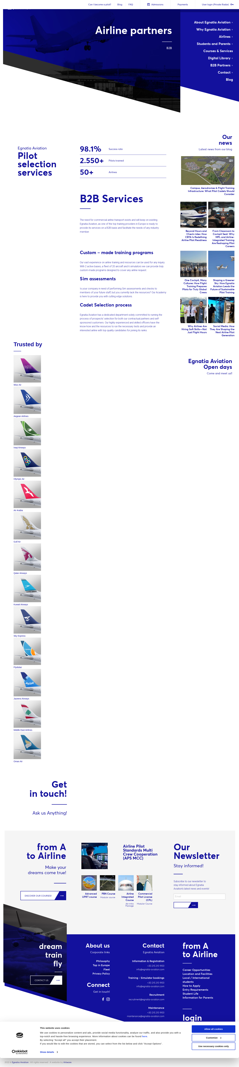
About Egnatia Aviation (212, 22)
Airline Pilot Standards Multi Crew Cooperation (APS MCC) (140, 852)
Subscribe (185, 905)
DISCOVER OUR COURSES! (38, 895)
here (144, 1045)
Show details (47, 1061)
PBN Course (108, 893)
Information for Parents (198, 997)
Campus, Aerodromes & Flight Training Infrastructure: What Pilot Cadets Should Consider (211, 191)
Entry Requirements (195, 989)
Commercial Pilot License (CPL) (145, 897)
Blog (119, 4)
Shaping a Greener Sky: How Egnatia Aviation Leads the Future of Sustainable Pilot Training (222, 286)
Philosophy (103, 961)
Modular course (107, 897)
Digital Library (219, 58)
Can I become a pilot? (98, 4)
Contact (224, 72)
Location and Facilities (197, 974)
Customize (213, 1046)
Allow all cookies (213, 1038)
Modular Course (144, 903)
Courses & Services (218, 51)
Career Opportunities (196, 970)
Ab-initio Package (129, 904)
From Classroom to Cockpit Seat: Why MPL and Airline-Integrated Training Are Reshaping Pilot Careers (223, 238)
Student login (193, 1026)
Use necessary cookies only (213, 1055)
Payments (182, 4)
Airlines (224, 36)
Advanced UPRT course (89, 895)
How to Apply (191, 985)
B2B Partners (220, 65)
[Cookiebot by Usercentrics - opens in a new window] (19, 1061)
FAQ (130, 4)
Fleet (106, 969)
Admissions (154, 4)
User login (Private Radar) (217, 4)
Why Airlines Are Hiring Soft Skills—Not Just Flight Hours (194, 329)
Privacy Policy (101, 973)
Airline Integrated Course (127, 897)
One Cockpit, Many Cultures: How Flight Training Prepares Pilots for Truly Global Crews (194, 286)
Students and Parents (213, 44)
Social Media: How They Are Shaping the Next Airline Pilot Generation (222, 331)
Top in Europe (101, 965)
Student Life (190, 993)
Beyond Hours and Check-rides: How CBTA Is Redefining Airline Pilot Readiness (194, 235)
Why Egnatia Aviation (213, 29)
